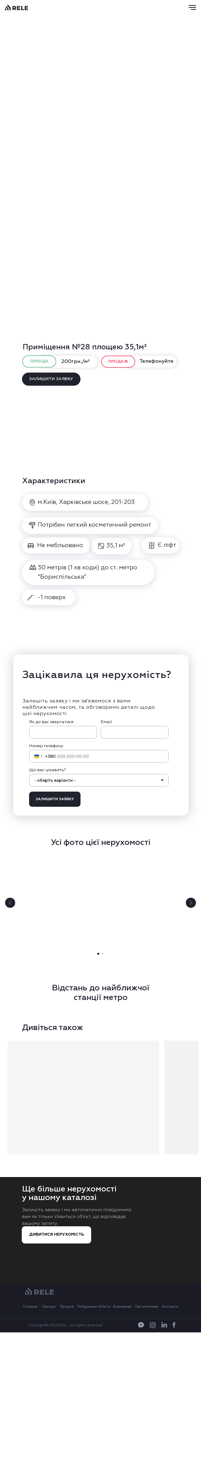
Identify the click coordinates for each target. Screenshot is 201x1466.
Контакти (170, 1306)
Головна (30, 1306)
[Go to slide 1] (98, 954)
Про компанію (146, 1306)
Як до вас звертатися (51, 722)
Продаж (67, 1306)
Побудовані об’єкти (93, 1306)
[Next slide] (191, 903)
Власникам (122, 1306)
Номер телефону (46, 746)
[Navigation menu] (192, 7)
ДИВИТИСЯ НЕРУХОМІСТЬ (56, 1235)
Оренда (48, 1306)
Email (106, 722)
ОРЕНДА (39, 361)
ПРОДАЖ (118, 362)
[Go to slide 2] (103, 954)
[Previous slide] (10, 903)
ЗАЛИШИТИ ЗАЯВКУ (51, 379)
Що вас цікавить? (47, 770)
